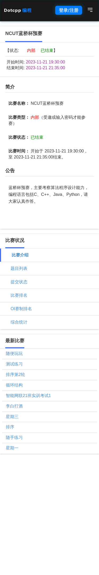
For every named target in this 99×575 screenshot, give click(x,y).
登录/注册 (68, 10)
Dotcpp (17, 10)
